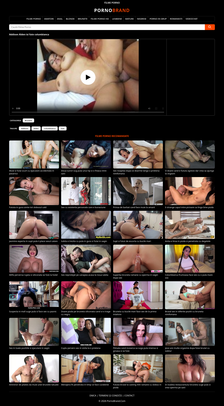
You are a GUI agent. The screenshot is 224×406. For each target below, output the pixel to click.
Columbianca (49, 128)
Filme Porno (33, 18)
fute (62, 128)
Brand (112, 10)
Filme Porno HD (100, 18)
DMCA (93, 395)
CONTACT (129, 395)
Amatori (49, 18)
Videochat (192, 18)
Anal (60, 18)
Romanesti (176, 18)
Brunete (82, 18)
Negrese (141, 18)
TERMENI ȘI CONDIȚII (110, 395)
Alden (36, 128)
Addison (24, 128)
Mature (129, 18)
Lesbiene (117, 18)
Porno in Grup (158, 18)
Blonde (70, 18)
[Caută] (210, 27)
